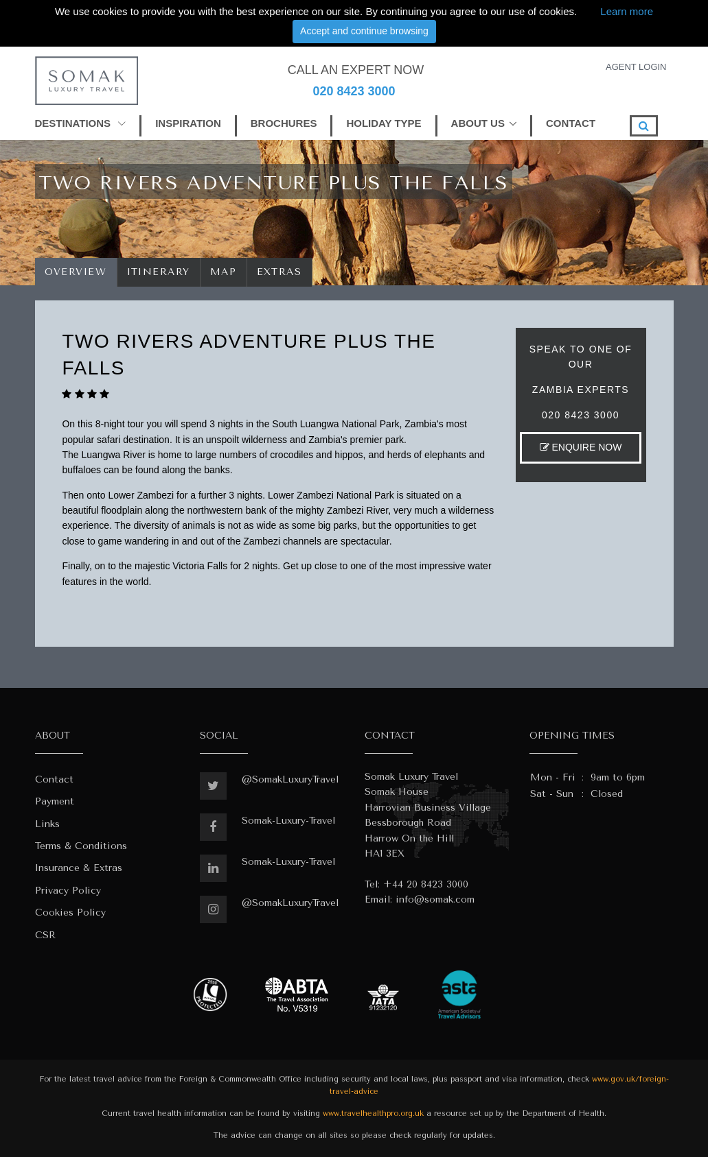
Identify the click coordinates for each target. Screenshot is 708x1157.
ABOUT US (478, 123)
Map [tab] (223, 272)
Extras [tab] (279, 272)
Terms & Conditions (81, 846)
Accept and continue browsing (364, 30)
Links (47, 824)
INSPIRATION (188, 123)
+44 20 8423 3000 (425, 884)
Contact (54, 779)
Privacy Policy (68, 890)
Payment (54, 801)
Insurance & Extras (78, 868)
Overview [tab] (76, 272)
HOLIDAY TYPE (383, 123)
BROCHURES (284, 123)
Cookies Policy (70, 912)
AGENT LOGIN (636, 67)
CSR (45, 935)
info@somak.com (435, 899)
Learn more (626, 11)
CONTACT (570, 123)
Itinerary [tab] (159, 272)
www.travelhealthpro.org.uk (373, 1113)
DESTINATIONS (80, 123)
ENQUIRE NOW (581, 447)
